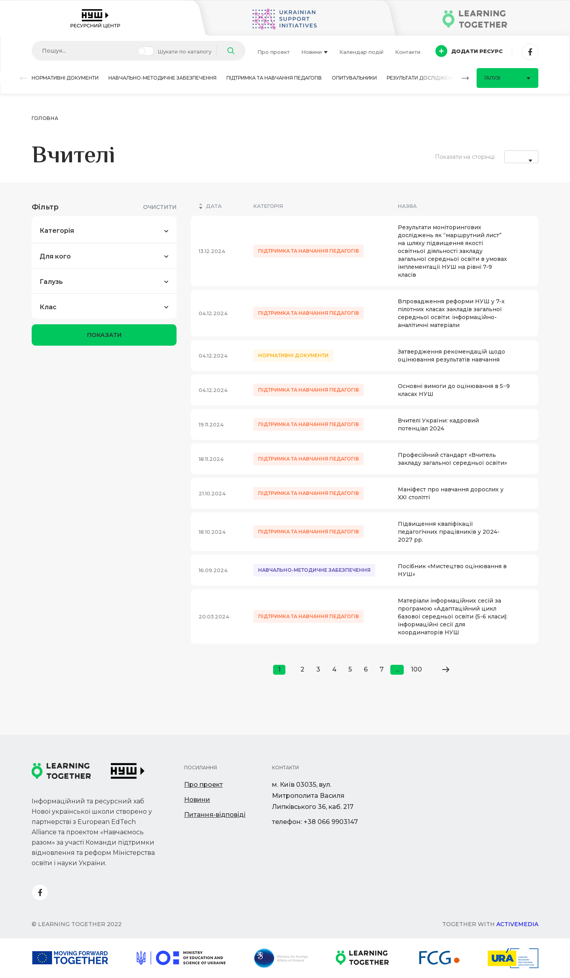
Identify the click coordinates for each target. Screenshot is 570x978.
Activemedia (517, 924)
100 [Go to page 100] (416, 669)
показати (104, 335)
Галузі (507, 78)
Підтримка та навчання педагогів (274, 78)
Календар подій (361, 52)
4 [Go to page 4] (334, 669)
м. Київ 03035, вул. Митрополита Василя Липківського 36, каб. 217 (312, 796)
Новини (314, 52)
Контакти (407, 52)
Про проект (273, 52)
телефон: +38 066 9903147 (315, 822)
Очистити (160, 207)
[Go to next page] (445, 669)
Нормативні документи (65, 78)
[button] (24, 78)
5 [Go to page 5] (350, 669)
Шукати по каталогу (184, 51)
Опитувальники (354, 78)
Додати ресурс (469, 51)
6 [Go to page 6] (366, 669)
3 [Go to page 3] (318, 669)
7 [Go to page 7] (382, 669)
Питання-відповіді (214, 814)
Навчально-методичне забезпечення (162, 78)
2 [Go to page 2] (302, 669)
